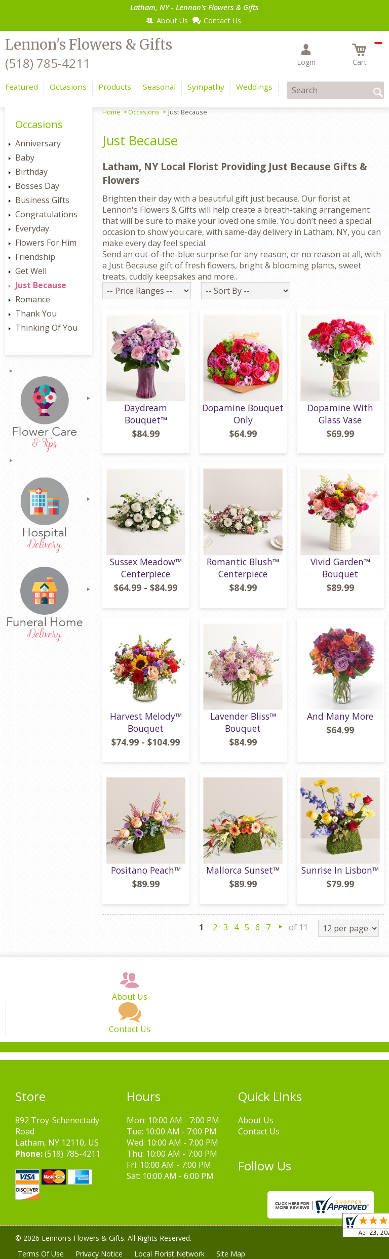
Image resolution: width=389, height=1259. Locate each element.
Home (111, 111)
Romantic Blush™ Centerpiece (243, 568)
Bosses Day (37, 185)
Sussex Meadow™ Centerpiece (146, 568)
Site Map (232, 1253)
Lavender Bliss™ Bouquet (243, 722)
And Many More (340, 716)
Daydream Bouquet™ (145, 414)
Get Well (31, 271)
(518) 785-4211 (47, 63)
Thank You (36, 313)
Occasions (144, 111)
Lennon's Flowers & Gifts (88, 44)
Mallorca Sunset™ (243, 870)
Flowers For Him (45, 242)
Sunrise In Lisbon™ (340, 870)
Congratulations (46, 214)
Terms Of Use (41, 1253)
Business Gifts (42, 200)
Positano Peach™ (146, 870)
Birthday (31, 171)
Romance (32, 299)
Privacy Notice (99, 1253)
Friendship (35, 256)
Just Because (40, 285)
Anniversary (38, 143)
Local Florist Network (170, 1253)
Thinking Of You (46, 327)
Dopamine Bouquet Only (243, 414)
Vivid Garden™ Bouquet (340, 568)
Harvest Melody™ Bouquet (146, 722)
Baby (24, 157)
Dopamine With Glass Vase (340, 414)
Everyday (32, 228)
